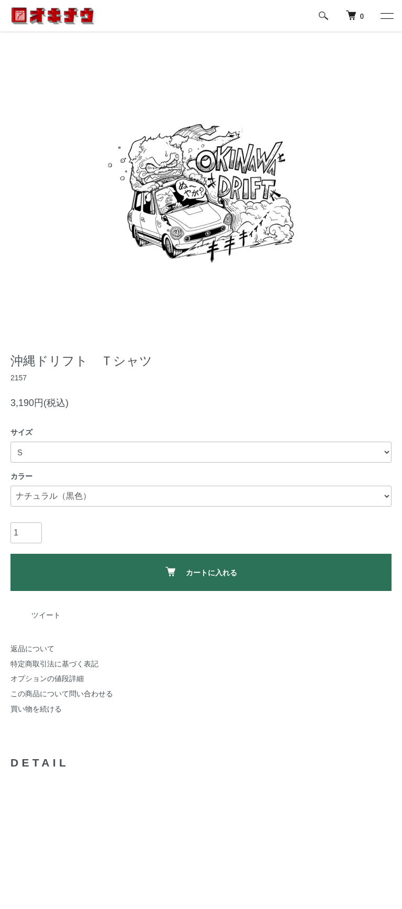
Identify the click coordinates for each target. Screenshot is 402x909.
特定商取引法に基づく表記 (54, 664)
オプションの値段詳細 (47, 678)
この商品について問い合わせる (61, 693)
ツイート (46, 615)
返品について (32, 648)
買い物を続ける (36, 709)
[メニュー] (386, 15)
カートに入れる (201, 572)
